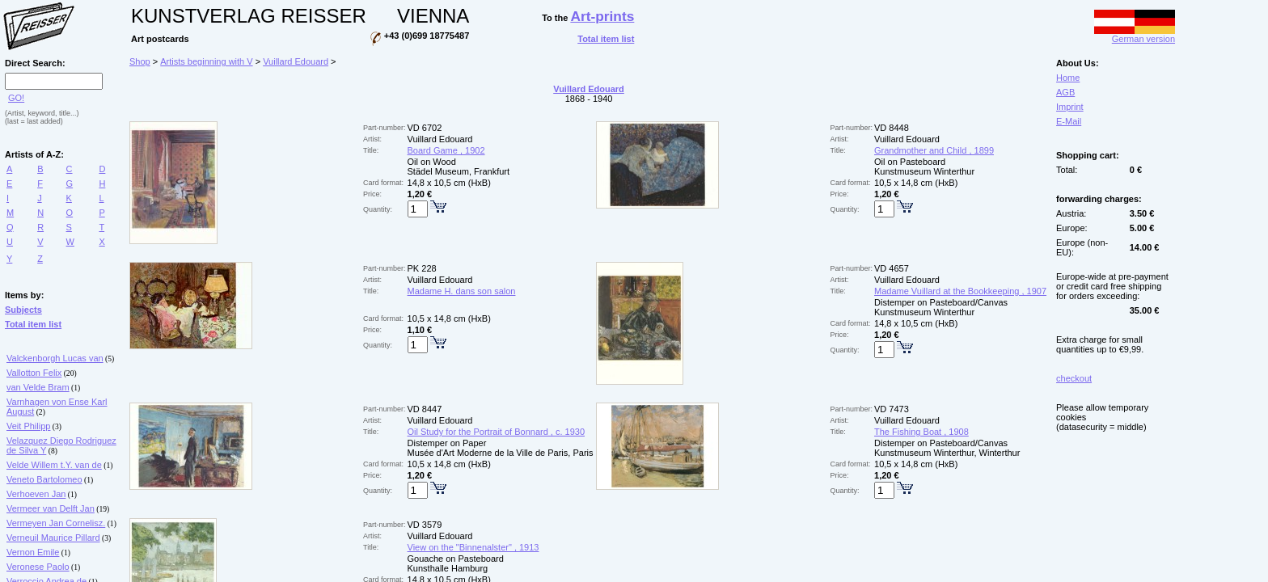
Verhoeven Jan (36, 494)
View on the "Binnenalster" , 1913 (473, 547)
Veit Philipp (28, 426)
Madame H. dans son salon (462, 291)
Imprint (1070, 107)
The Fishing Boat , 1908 (921, 431)
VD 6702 (425, 128)
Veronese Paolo (38, 566)
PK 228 (422, 268)
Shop (139, 61)
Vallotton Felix (33, 372)
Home (1068, 77)
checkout (1074, 378)
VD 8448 (891, 128)
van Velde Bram (38, 387)
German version (1134, 35)
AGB (1065, 92)
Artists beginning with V (206, 61)
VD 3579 (425, 524)
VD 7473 (891, 409)
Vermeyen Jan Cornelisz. (55, 523)
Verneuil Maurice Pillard (53, 537)
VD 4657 (891, 268)
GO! (16, 98)
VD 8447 (425, 409)
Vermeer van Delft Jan (50, 508)
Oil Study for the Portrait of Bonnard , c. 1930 (496, 431)
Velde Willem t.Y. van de (54, 465)
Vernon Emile (32, 552)
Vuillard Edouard (295, 61)
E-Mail (1068, 121)
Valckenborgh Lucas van (55, 358)
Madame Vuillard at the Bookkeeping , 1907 (960, 291)
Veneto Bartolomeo (44, 479)
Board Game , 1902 (446, 150)
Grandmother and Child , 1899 (934, 150)
